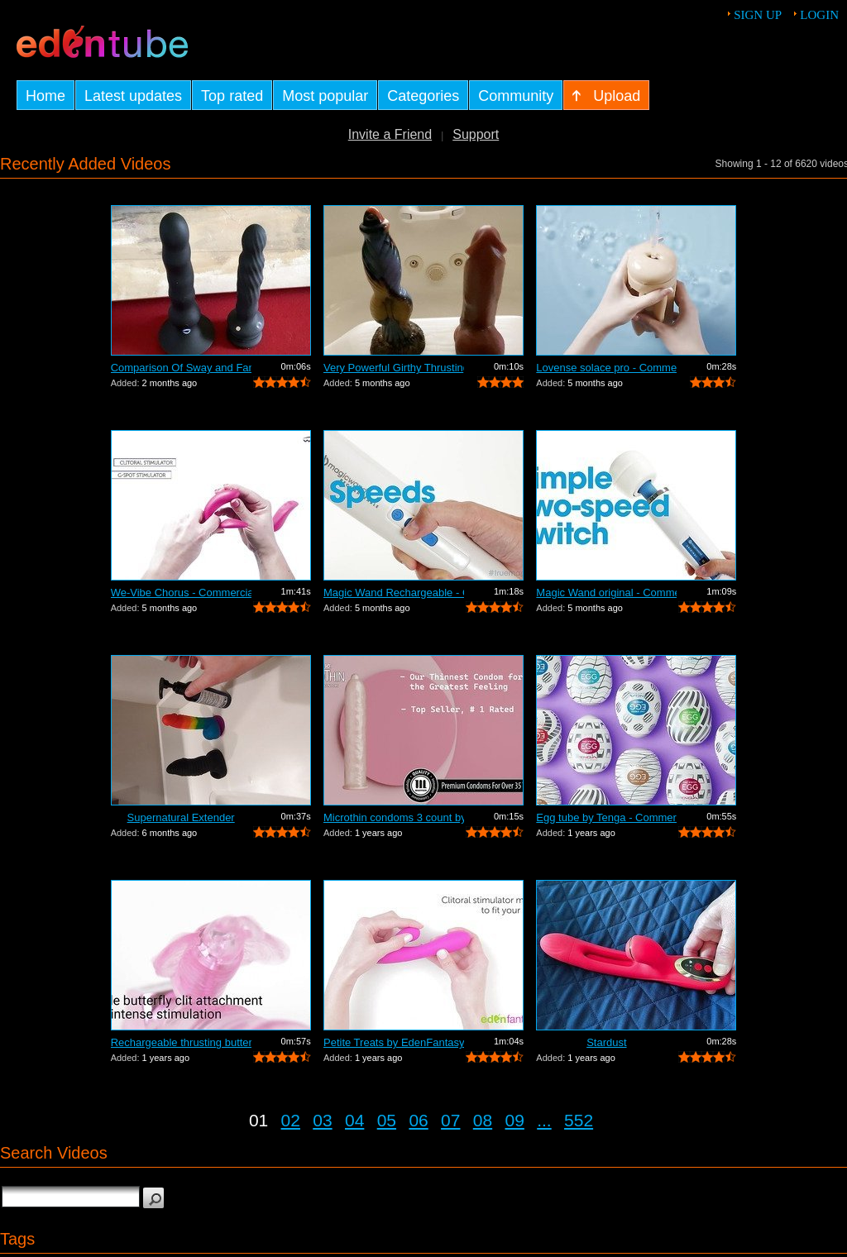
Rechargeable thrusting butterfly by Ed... (181, 1042)
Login (819, 15)
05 (386, 1120)
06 (418, 1120)
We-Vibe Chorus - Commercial (181, 592)
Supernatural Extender (181, 817)
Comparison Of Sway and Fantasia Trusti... (181, 367)
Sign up (758, 15)
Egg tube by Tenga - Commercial (606, 817)
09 (514, 1120)
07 (450, 1120)
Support (475, 134)
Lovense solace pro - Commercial (606, 367)
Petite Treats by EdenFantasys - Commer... (393, 1042)
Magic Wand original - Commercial (606, 592)
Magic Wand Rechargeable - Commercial (393, 592)
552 (578, 1120)
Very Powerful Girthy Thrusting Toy (393, 367)
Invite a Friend (390, 134)
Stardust (606, 1042)
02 (290, 1120)
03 (322, 1120)
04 (354, 1120)
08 (482, 1120)
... (544, 1120)
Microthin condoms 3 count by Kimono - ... (393, 817)
